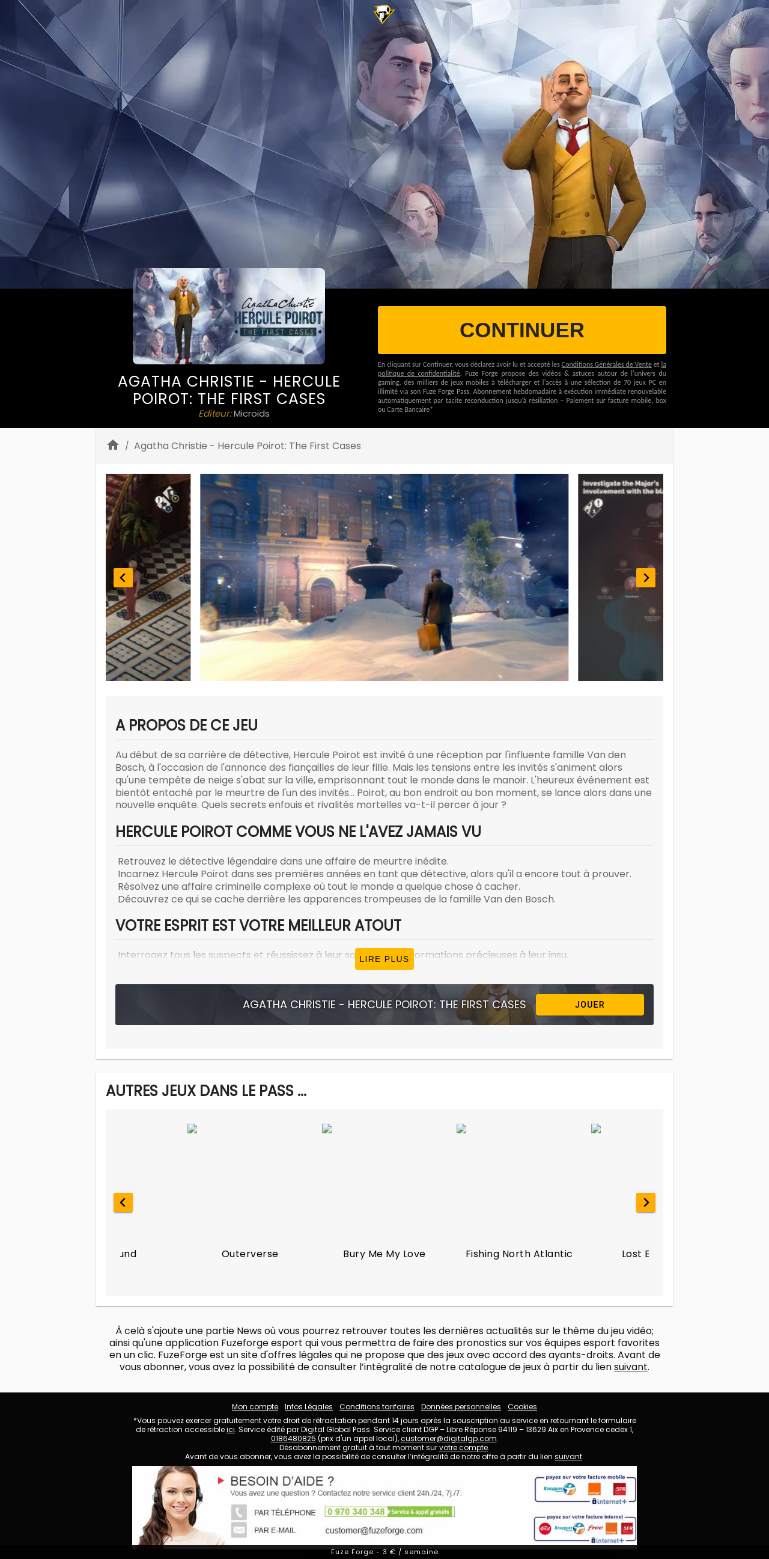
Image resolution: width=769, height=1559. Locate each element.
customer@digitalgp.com (449, 1438)
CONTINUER (522, 330)
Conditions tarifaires (377, 1406)
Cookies (522, 1406)
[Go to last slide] (123, 577)
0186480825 (293, 1438)
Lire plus (385, 959)
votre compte (463, 1447)
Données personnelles (461, 1406)
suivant (631, 1367)
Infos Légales (309, 1406)
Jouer (590, 1004)
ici (230, 1429)
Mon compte (255, 1406)
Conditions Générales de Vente (607, 364)
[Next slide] (645, 577)
